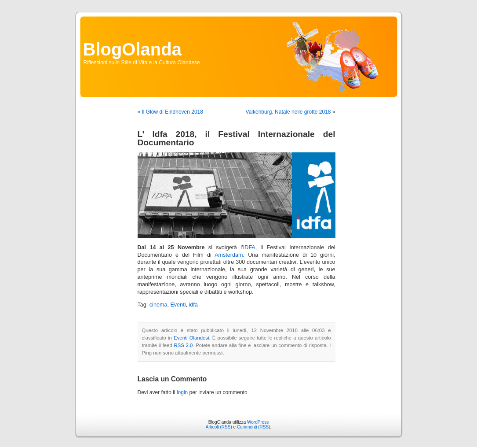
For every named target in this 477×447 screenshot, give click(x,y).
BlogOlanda (132, 49)
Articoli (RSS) (219, 427)
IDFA (249, 247)
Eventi (178, 305)
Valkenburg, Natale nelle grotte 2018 (288, 112)
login (182, 392)
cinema (158, 305)
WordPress (258, 422)
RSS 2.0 (183, 345)
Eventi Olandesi (191, 337)
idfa (193, 305)
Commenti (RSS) (253, 427)
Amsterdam (229, 255)
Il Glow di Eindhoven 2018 (172, 112)
